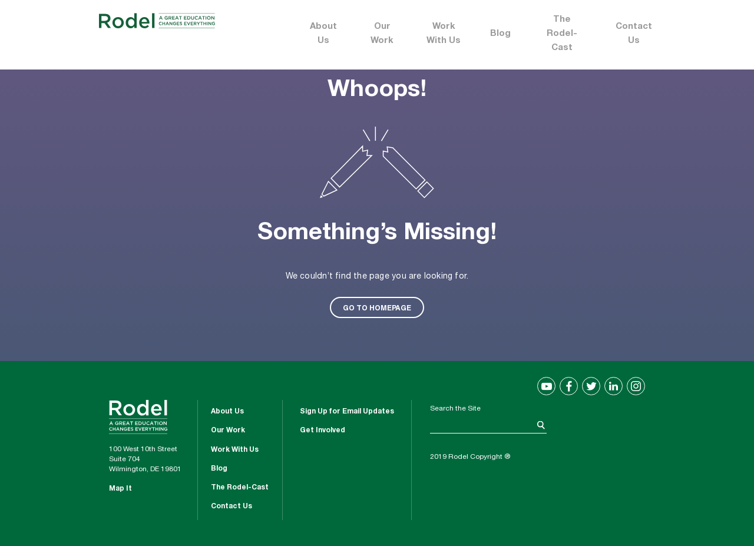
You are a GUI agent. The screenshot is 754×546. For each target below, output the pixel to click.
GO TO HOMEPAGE (377, 307)
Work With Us (443, 33)
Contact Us (634, 33)
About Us (323, 33)
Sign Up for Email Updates (347, 411)
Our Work (382, 33)
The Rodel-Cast (562, 33)
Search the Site (455, 408)
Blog (500, 33)
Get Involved (322, 430)
